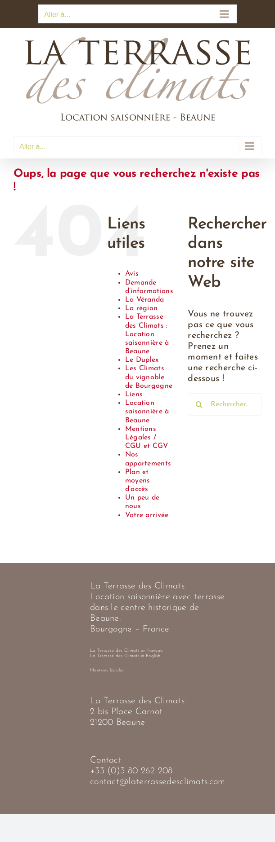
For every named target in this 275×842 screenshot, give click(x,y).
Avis (132, 273)
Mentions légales (107, 670)
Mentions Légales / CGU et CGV (147, 437)
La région (141, 308)
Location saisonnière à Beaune (147, 411)
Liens (134, 394)
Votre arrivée (147, 515)
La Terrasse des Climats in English (125, 655)
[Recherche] (199, 404)
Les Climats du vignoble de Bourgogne (149, 377)
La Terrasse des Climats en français (126, 650)
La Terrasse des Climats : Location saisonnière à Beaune (147, 334)
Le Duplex (142, 360)
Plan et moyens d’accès (137, 481)
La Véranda (144, 299)
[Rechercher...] (224, 404)
